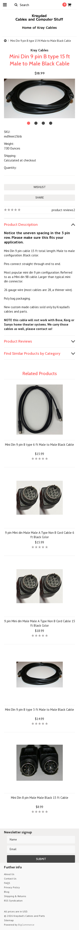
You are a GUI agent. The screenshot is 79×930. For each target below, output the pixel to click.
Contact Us (10, 878)
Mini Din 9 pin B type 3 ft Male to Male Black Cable (39, 710)
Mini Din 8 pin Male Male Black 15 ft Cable (39, 798)
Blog (6, 891)
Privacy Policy (12, 887)
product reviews (62, 210)
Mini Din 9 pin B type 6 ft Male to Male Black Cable (39, 445)
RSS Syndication (13, 900)
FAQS (7, 883)
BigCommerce (26, 924)
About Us (9, 874)
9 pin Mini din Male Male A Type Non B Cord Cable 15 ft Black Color (39, 623)
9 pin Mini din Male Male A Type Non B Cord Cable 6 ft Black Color (39, 535)
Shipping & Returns (15, 896)
